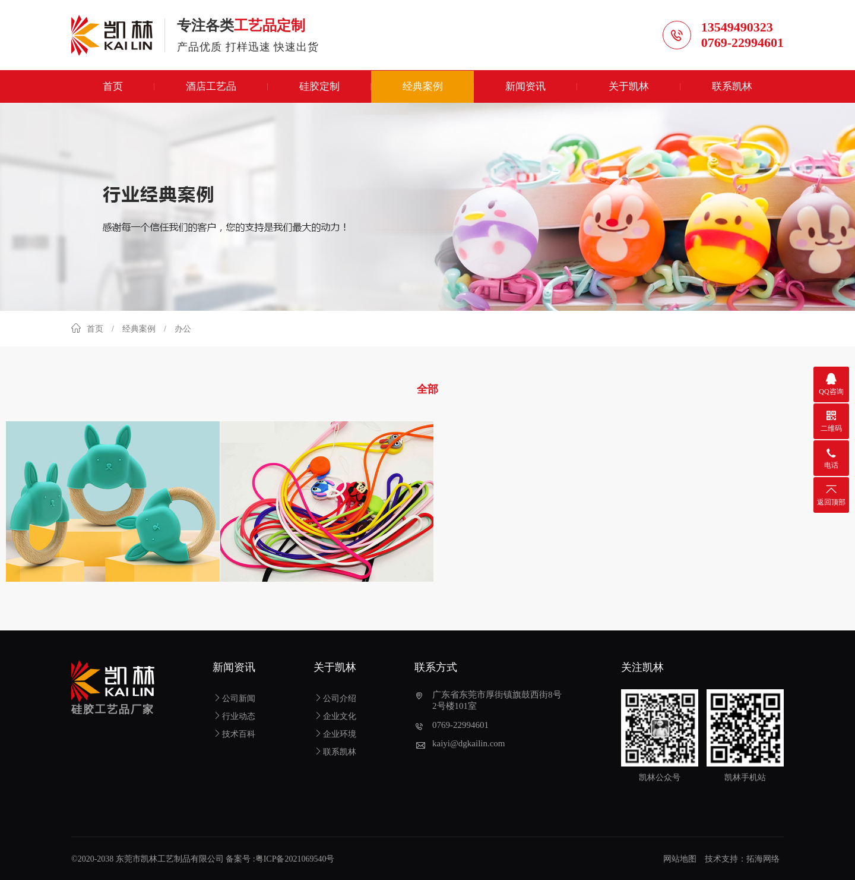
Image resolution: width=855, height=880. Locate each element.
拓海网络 (763, 857)
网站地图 (679, 857)
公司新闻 (234, 697)
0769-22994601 (742, 43)
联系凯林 (732, 87)
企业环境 (335, 732)
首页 (113, 87)
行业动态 (234, 715)
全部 (427, 390)
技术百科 (234, 732)
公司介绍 (335, 697)
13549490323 (737, 27)
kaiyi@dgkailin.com (468, 742)
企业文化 (335, 715)
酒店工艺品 (211, 87)
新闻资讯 (525, 87)
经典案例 (423, 87)
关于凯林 (629, 87)
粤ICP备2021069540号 (295, 857)
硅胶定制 (319, 87)
